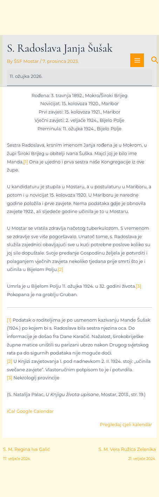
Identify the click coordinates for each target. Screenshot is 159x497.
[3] (138, 286)
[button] (155, 60)
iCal (11, 411)
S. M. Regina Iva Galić (26, 451)
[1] (25, 162)
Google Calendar (35, 411)
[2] (60, 269)
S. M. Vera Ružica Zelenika (127, 451)
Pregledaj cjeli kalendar (126, 424)
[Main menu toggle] (137, 60)
